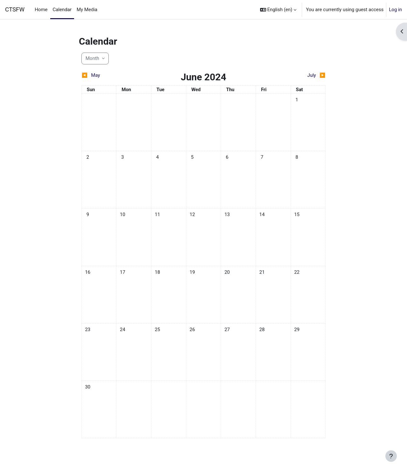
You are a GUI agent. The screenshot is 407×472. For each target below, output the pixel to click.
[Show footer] (391, 456)
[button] (278, 9)
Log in (395, 9)
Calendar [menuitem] (62, 9)
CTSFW (14, 9)
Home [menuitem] (41, 9)
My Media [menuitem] (87, 9)
